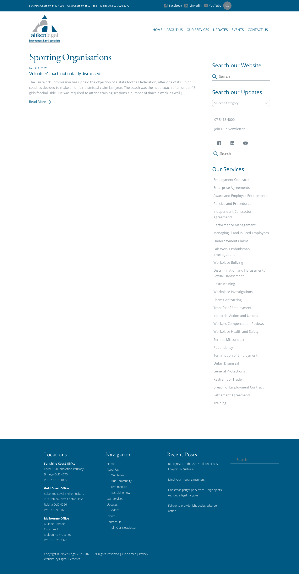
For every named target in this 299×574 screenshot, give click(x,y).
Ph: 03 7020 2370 (55, 540)
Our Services (198, 29)
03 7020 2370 (121, 5)
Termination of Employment (235, 355)
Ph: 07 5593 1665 (55, 510)
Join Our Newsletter (229, 129)
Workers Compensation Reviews (238, 323)
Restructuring (224, 284)
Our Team (117, 475)
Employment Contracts (231, 179)
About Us (175, 29)
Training (219, 403)
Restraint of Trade (227, 379)
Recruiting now (120, 493)
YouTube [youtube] (212, 5)
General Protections (229, 371)
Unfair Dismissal (226, 363)
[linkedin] (233, 144)
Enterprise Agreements (231, 188)
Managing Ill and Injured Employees (241, 233)
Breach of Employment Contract (238, 387)
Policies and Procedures (232, 203)
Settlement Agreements (232, 395)
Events (238, 29)
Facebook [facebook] (173, 5)
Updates (220, 29)
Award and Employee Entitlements (240, 195)
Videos (115, 510)
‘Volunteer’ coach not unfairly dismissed (64, 73)
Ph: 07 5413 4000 (55, 480)
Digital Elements (69, 559)
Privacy (143, 554)
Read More (37, 101)
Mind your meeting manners (186, 479)
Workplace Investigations (233, 292)
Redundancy (223, 347)
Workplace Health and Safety (236, 331)
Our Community (121, 481)
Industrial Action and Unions (235, 315)
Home (157, 29)
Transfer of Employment (232, 308)
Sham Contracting (227, 300)
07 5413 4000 (56, 5)
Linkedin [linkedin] (193, 5)
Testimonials (119, 487)
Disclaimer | (130, 554)
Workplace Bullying (228, 262)
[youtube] (246, 144)
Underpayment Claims (231, 241)
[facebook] (219, 144)
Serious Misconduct (228, 339)
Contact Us (258, 29)
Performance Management (234, 225)
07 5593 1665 (89, 5)
